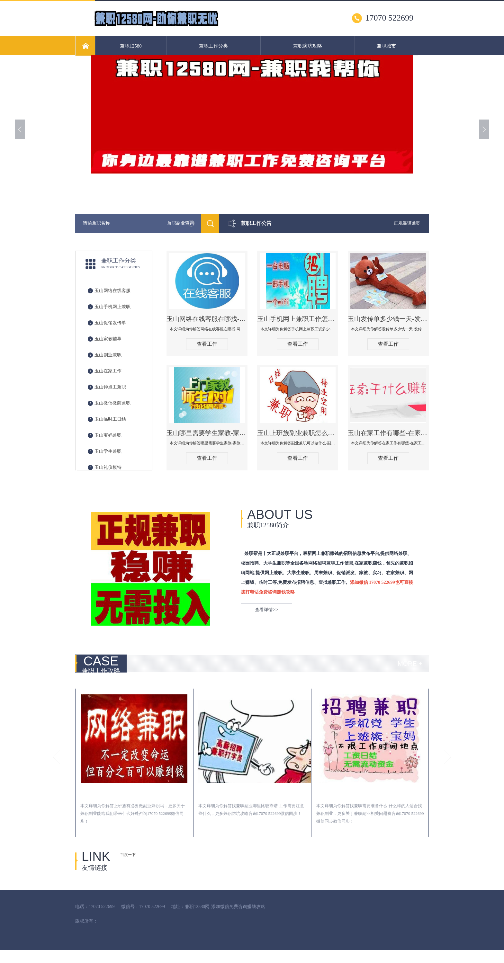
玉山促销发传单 (110, 322)
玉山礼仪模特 (108, 467)
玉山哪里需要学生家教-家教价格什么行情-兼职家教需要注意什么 (207, 432)
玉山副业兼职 (108, 354)
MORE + (410, 663)
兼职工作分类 (213, 46)
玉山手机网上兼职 (112, 306)
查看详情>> (266, 609)
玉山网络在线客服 (112, 290)
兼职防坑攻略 (307, 46)
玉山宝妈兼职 (108, 435)
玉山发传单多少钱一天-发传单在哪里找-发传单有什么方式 (388, 318)
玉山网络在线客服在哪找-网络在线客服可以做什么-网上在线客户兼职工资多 (207, 318)
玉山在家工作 (108, 371)
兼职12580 (131, 46)
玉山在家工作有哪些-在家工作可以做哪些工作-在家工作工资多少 (388, 432)
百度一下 (128, 854)
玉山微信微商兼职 (112, 403)
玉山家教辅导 (108, 338)
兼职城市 (386, 46)
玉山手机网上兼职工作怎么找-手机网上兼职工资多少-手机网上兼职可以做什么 (297, 318)
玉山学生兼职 (108, 451)
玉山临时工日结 (110, 419)
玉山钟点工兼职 (110, 387)
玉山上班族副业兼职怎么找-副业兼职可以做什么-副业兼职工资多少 (297, 432)
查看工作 (207, 344)
